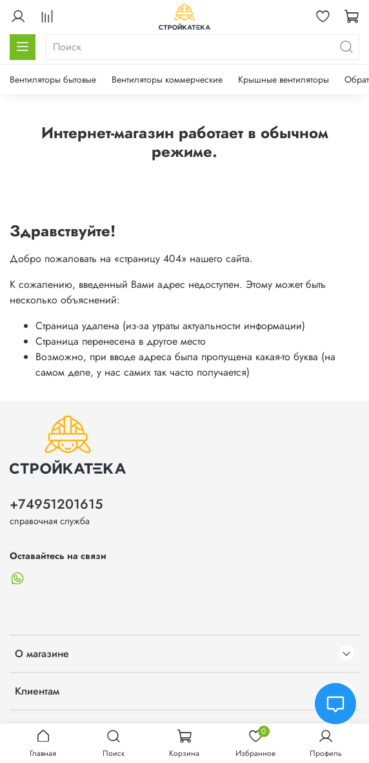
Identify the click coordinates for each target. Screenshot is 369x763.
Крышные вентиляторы (283, 79)
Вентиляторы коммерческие (167, 79)
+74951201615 (56, 504)
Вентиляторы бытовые (53, 79)
